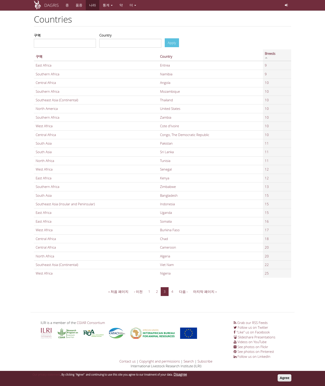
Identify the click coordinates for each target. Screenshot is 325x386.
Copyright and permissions (159, 361)
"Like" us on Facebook (252, 332)
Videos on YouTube (250, 342)
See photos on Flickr (251, 346)
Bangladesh (169, 195)
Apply (172, 42)
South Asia (44, 143)
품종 (79, 5)
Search (188, 361)
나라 (92, 5)
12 (267, 169)
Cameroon (168, 247)
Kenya (164, 178)
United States (170, 108)
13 (267, 186)
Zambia (165, 117)
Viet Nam (167, 264)
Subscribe (204, 361)
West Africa (44, 126)
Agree (284, 378)
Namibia (166, 74)
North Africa (45, 160)
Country (105, 35)
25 (267, 273)
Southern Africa (47, 74)
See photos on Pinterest (254, 351)
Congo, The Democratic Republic (184, 134)
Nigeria (165, 273)
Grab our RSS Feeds (251, 322)
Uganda (166, 212)
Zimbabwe (168, 186)
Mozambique (170, 91)
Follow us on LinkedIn (252, 356)
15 (267, 195)
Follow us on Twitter (251, 327)
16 (267, 221)
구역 (37, 35)
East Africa (43, 65)
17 (267, 230)
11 (267, 143)
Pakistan (166, 143)
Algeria (165, 256)
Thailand (166, 100)
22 (267, 264)
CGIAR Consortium (91, 322)
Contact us (127, 361)
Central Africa (46, 82)
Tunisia (165, 160)
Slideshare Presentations (254, 337)
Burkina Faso (170, 230)
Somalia (166, 221)
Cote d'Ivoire (169, 126)
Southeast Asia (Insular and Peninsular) (65, 204)
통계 (108, 5)
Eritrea (165, 65)
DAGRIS (51, 5)
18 (267, 238)
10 (267, 82)
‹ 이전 (138, 291)
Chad (164, 238)
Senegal (166, 169)
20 (267, 247)
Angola (165, 82)
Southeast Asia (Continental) (57, 100)
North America (47, 108)
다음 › (183, 291)
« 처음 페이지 (118, 291)
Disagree (180, 374)
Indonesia (167, 204)
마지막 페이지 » (205, 291)
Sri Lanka (167, 152)
